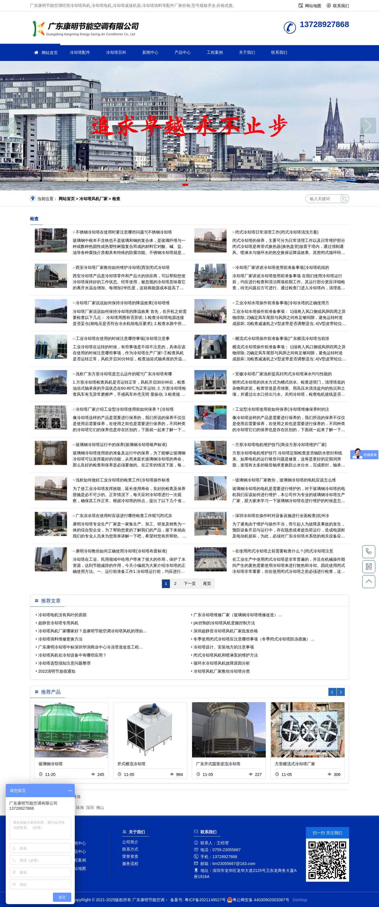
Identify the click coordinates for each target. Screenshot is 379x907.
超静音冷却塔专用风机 (58, 623)
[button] (185, 185)
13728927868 (368, 551)
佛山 (100, 807)
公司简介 (130, 842)
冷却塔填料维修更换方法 (60, 639)
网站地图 (313, 5)
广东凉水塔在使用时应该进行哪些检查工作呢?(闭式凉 (124, 515)
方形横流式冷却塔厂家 (295, 763)
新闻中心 (150, 52)
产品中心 (183, 52)
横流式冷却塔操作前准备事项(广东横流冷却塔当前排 (282, 338)
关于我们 (247, 52)
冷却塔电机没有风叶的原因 (62, 615)
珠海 (80, 807)
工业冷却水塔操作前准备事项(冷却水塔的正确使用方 (282, 303)
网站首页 (50, 52)
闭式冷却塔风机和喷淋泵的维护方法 (226, 655)
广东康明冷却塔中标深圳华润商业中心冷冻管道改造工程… (90, 647)
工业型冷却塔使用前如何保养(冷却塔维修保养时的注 (282, 409)
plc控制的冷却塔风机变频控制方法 (224, 623)
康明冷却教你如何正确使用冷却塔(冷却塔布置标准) (121, 551)
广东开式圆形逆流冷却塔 (218, 763)
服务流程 (130, 863)
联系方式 (130, 849)
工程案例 (215, 52)
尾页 (207, 583)
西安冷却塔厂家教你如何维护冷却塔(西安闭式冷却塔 (123, 267)
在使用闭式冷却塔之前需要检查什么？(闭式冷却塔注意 (284, 551)
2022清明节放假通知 (56, 671)
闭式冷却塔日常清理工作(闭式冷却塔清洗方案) (276, 232)
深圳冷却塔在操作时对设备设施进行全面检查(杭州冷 (282, 515)
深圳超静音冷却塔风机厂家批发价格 (226, 631)
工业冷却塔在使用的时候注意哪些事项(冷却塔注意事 (123, 338)
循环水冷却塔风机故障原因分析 (222, 663)
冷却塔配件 (80, 52)
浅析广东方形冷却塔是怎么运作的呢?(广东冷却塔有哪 (124, 374)
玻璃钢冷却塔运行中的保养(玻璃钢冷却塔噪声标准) (121, 444)
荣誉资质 (130, 856)
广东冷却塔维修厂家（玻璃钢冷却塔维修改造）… (238, 615)
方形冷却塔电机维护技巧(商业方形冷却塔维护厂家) (280, 444)
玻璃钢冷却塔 (51, 763)
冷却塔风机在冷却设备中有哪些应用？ (72, 655)
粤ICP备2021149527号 (205, 900)
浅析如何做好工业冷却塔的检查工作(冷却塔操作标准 (123, 480)
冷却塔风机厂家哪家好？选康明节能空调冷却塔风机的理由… (92, 631)
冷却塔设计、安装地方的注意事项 (224, 647)
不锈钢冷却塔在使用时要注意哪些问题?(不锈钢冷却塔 (124, 232)
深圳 (90, 807)
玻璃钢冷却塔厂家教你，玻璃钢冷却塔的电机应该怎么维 (285, 480)
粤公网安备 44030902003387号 (258, 900)
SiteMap (299, 900)
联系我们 (341, 5)
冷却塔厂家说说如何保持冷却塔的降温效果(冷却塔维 (123, 303)
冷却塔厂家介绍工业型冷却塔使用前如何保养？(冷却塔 (125, 409)
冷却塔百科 (116, 52)
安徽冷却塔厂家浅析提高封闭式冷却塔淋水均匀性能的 (283, 374)
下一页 (190, 583)
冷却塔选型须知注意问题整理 (64, 663)
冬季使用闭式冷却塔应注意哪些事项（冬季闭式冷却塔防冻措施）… (254, 639)
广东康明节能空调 (87, 29)
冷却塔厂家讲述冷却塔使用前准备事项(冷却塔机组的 (282, 267)
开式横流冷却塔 (131, 763)
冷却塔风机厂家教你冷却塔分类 (222, 671)
